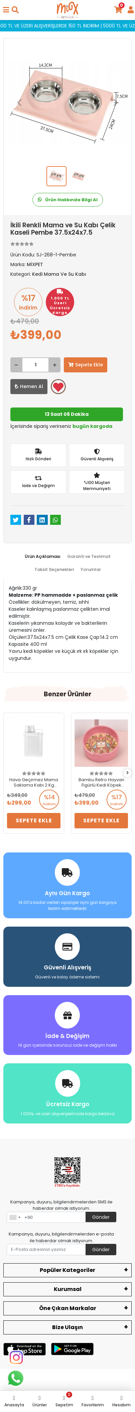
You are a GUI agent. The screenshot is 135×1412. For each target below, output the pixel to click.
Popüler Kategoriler (67, 1270)
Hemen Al (29, 386)
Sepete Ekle (85, 364)
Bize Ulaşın (67, 1327)
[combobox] (14, 1217)
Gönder (101, 1217)
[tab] (42, 556)
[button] (19, 102)
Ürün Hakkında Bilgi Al (68, 200)
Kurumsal (68, 1289)
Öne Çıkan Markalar (67, 1308)
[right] (127, 773)
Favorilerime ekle (58, 387)
